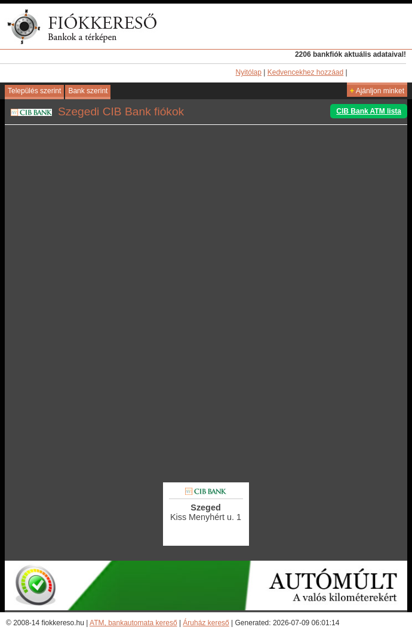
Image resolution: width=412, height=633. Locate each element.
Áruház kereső (206, 623)
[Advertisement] (206, 400)
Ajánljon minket (377, 91)
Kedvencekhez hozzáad (305, 72)
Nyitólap (249, 72)
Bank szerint (87, 91)
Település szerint (34, 91)
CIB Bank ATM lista (368, 111)
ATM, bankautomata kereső (133, 623)
